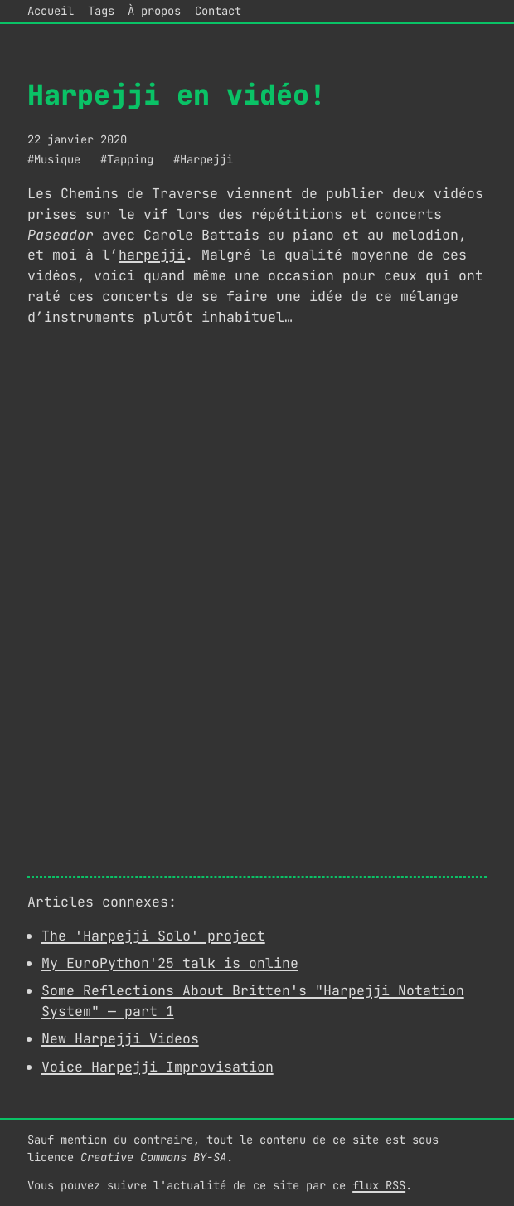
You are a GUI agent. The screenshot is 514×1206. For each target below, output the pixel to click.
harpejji (152, 255)
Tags (101, 10)
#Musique (53, 159)
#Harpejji (203, 159)
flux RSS (378, 1185)
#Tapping (126, 159)
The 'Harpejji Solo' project (153, 935)
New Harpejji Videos (120, 1038)
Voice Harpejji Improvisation (157, 1067)
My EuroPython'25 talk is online (169, 963)
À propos (154, 10)
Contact (218, 10)
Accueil (50, 10)
